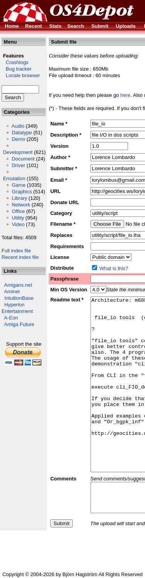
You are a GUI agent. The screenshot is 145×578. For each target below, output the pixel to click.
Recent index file (20, 257)
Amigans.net (18, 285)
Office (18, 211)
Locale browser (21, 75)
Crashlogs (15, 62)
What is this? (113, 268)
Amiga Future (19, 324)
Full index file (16, 251)
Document (23, 159)
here (125, 95)
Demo (18, 139)
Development (18, 152)
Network (21, 205)
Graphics (22, 191)
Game (18, 185)
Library (19, 198)
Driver (18, 165)
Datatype (22, 132)
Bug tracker (16, 69)
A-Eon (11, 318)
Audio (18, 126)
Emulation (14, 178)
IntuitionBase (18, 298)
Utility (18, 218)
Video (18, 224)
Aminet (12, 291)
